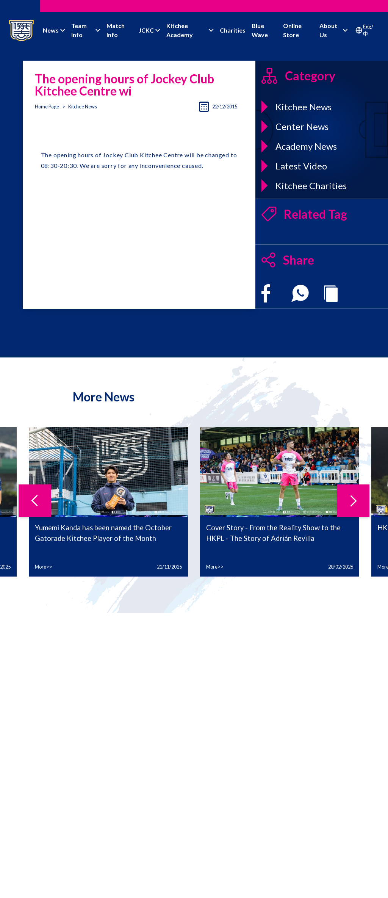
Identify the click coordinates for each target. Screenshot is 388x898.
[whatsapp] (300, 293)
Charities (233, 30)
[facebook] (265, 293)
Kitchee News (82, 106)
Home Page (47, 106)
